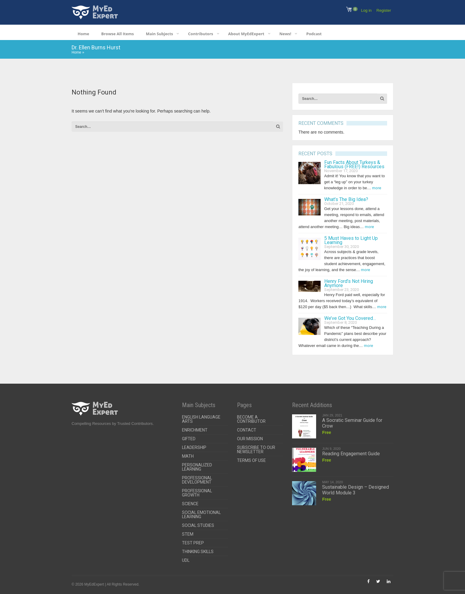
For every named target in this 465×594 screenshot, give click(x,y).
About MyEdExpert (246, 33)
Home (83, 33)
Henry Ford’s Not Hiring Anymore (348, 283)
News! (285, 33)
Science (190, 503)
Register (384, 10)
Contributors (200, 33)
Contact (246, 430)
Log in (366, 10)
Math (188, 456)
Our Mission (250, 438)
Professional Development (197, 479)
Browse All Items (117, 33)
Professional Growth (197, 492)
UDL (185, 560)
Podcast (314, 33)
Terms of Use (251, 460)
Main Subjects (159, 33)
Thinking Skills (198, 551)
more (376, 188)
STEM (187, 534)
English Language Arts (201, 419)
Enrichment (195, 430)
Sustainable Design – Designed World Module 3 (355, 490)
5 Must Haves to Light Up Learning (351, 240)
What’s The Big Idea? (346, 199)
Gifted (189, 438)
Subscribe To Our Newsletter (256, 449)
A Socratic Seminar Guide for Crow (352, 423)
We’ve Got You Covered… (350, 318)
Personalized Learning (197, 467)
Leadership (194, 447)
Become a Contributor (251, 419)
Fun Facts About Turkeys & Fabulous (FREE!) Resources (354, 164)
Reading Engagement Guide (351, 453)
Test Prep (193, 542)
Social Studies (198, 525)
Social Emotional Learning (201, 514)
